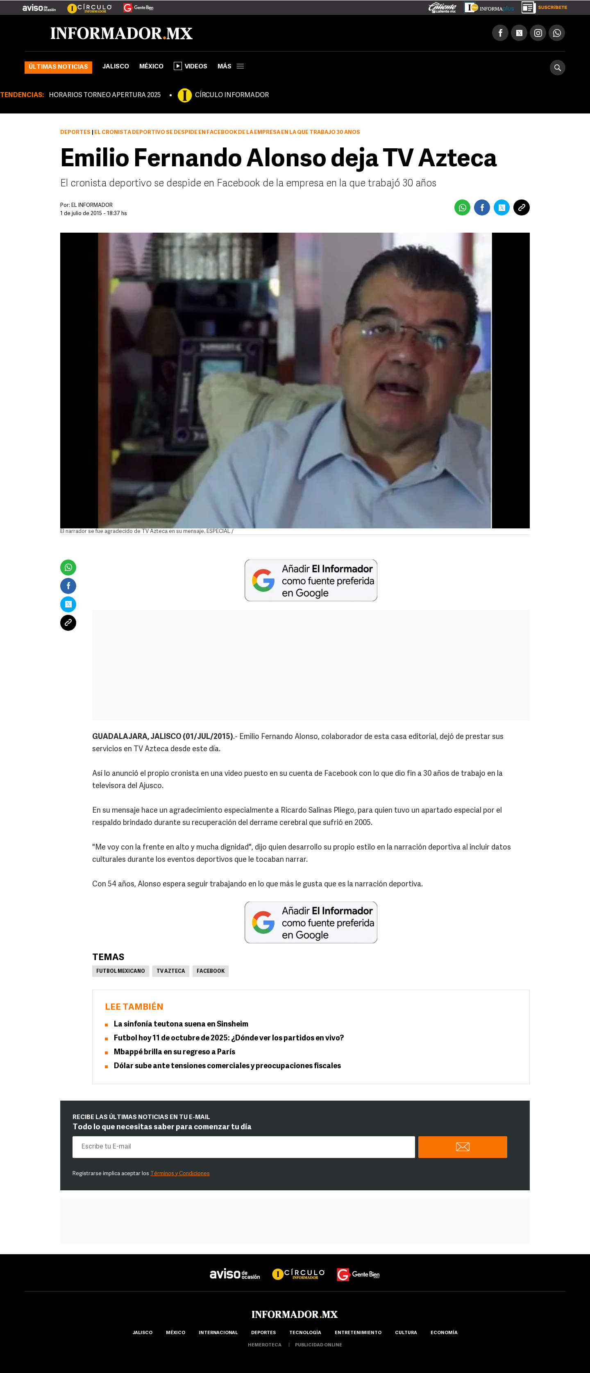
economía (444, 1333)
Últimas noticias (58, 67)
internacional (218, 1333)
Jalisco (115, 67)
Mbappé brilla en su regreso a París (174, 1052)
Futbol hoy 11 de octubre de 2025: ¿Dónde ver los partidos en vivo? (229, 1038)
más (231, 67)
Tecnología (305, 1333)
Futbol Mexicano (120, 971)
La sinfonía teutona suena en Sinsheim (181, 1025)
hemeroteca (264, 1345)
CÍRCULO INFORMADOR (232, 95)
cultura (406, 1333)
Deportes (75, 132)
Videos (190, 66)
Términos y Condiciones (180, 1173)
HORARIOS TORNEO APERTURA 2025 (105, 95)
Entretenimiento (358, 1333)
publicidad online (318, 1345)
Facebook (211, 971)
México (151, 67)
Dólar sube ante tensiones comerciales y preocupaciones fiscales (227, 1066)
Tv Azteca (171, 971)
